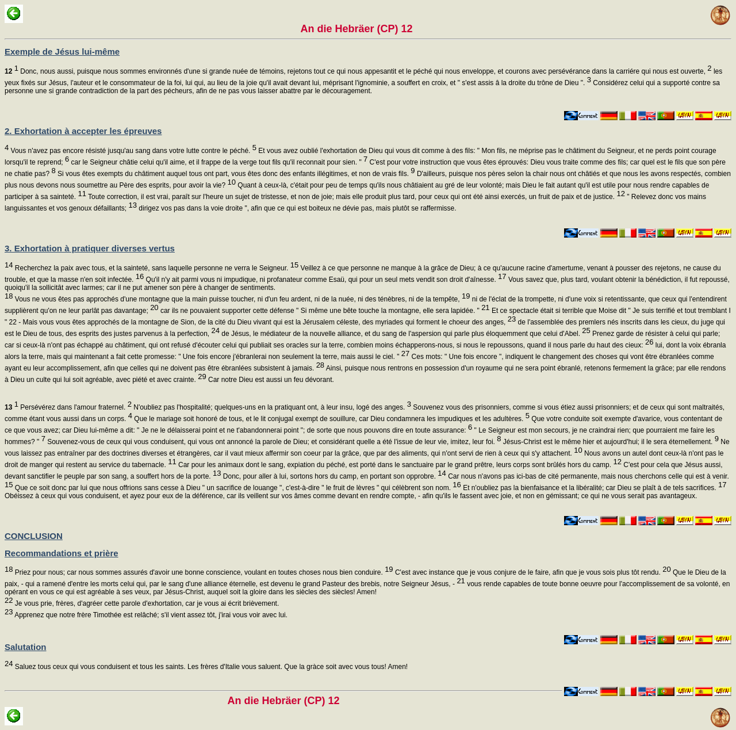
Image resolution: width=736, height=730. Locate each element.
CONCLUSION (34, 536)
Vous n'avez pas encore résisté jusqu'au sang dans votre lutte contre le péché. (132, 151)
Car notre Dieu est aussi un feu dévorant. (270, 380)
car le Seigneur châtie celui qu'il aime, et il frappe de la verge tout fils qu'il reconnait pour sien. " (218, 162)
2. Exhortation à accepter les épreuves (83, 131)
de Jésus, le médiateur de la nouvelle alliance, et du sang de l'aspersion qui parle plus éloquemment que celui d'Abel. (405, 334)
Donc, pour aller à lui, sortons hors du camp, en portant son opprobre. (333, 476)
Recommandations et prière (61, 553)
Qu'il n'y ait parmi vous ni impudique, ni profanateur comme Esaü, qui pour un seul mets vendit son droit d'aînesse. (325, 280)
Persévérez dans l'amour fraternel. (68, 407)
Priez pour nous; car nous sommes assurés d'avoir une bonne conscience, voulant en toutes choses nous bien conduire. (203, 572)
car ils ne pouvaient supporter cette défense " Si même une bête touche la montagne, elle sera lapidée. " (324, 311)
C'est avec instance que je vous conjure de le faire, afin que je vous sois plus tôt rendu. (532, 572)
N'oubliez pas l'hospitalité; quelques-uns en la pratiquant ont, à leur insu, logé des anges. (271, 407)
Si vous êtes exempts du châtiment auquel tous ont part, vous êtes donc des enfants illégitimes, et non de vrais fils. (235, 174)
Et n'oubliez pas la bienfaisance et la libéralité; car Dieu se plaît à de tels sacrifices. (594, 488)
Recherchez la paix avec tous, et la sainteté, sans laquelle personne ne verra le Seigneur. (155, 268)
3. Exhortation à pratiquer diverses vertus (90, 248)
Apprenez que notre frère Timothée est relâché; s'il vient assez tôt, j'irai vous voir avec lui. (150, 615)
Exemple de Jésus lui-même (62, 51)
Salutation (26, 647)
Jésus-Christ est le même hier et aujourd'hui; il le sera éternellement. (610, 442)
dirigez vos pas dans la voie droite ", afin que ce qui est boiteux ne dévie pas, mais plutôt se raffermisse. (297, 208)
